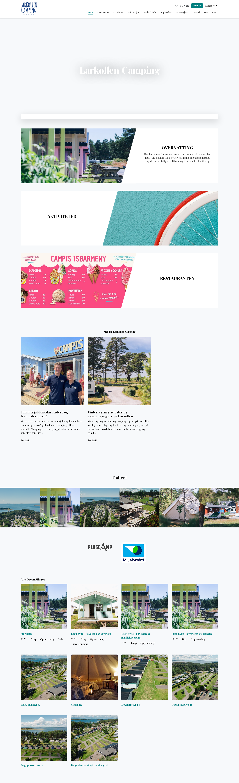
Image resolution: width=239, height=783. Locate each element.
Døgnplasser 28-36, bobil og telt (89, 765)
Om (214, 12)
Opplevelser (166, 12)
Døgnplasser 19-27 (32, 765)
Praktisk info (150, 12)
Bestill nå (197, 5)
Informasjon (133, 12)
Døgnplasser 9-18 (182, 704)
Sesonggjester (183, 12)
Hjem (90, 12)
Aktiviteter (118, 12)
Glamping (76, 704)
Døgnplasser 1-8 (131, 704)
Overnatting (103, 12)
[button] (211, 5)
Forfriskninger (201, 12)
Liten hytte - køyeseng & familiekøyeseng (135, 635)
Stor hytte (26, 633)
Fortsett (25, 440)
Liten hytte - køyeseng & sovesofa (91, 633)
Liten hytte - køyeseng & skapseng (192, 633)
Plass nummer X (30, 704)
